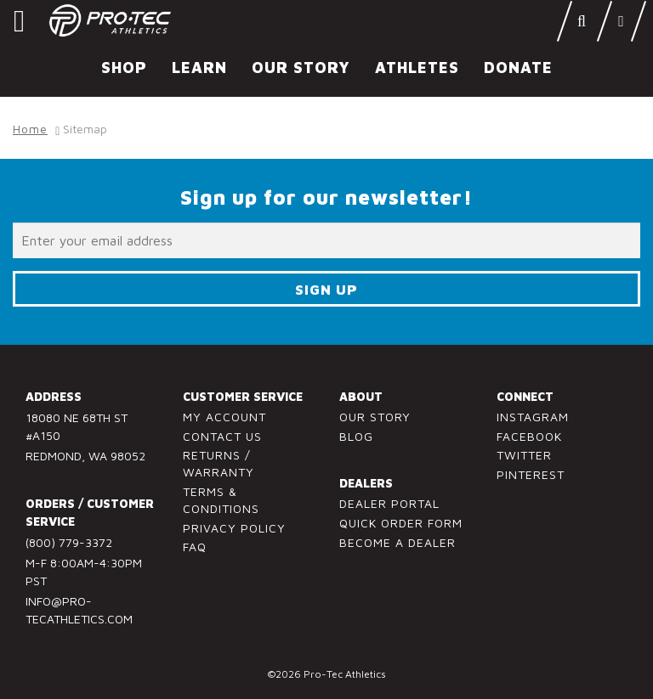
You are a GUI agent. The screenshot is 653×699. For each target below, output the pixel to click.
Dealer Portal (389, 503)
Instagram (533, 416)
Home (30, 128)
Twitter (524, 455)
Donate (518, 67)
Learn (199, 67)
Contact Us (222, 436)
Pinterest (531, 474)
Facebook (529, 436)
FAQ (195, 546)
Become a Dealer (397, 542)
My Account (224, 416)
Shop (124, 67)
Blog (356, 436)
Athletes (417, 67)
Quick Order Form (401, 523)
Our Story (301, 67)
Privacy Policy (234, 528)
